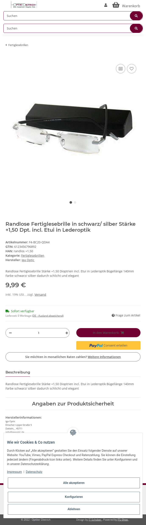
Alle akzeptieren (74, 483)
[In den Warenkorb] (9, 56)
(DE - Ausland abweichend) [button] (48, 316)
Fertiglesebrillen (32, 255)
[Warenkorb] (126, 5)
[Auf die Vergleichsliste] (120, 68)
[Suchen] (73, 15)
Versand (40, 294)
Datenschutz (34, 471)
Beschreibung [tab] (18, 372)
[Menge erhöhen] (65, 332)
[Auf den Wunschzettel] (131, 68)
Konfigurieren (74, 497)
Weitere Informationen (104, 357)
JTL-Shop (123, 519)
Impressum (14, 471)
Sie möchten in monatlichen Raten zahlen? (73, 357)
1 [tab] (71, 202)
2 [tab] (75, 202)
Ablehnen (74, 509)
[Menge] (38, 332)
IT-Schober (95, 519)
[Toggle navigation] (5, 2)
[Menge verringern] (10, 332)
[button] (106, 5)
